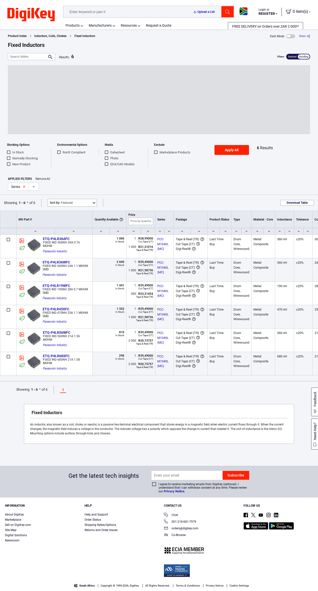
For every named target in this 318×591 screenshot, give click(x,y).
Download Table (297, 202)
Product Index (17, 36)
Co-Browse (175, 535)
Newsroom (12, 540)
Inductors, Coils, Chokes (50, 36)
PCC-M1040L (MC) (163, 244)
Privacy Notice (174, 491)
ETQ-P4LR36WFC (56, 262)
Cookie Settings (239, 585)
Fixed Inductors (84, 36)
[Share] (304, 36)
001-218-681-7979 (180, 522)
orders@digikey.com (181, 528)
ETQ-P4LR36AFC (56, 239)
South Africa (84, 585)
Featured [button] (61, 202)
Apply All (232, 150)
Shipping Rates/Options (100, 525)
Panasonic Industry (55, 251)
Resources (129, 25)
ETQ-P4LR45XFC (56, 309)
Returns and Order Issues (101, 530)
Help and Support (96, 514)
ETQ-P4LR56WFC (56, 332)
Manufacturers (100, 25)
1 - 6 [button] (22, 203)
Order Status (93, 519)
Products (73, 25)
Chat (171, 515)
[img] (31, 15)
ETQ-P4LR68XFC (56, 356)
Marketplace (13, 519)
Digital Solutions (16, 535)
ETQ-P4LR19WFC (56, 286)
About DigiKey (14, 514)
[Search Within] (27, 56)
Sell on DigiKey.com (18, 525)
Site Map (11, 530)
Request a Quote (158, 25)
